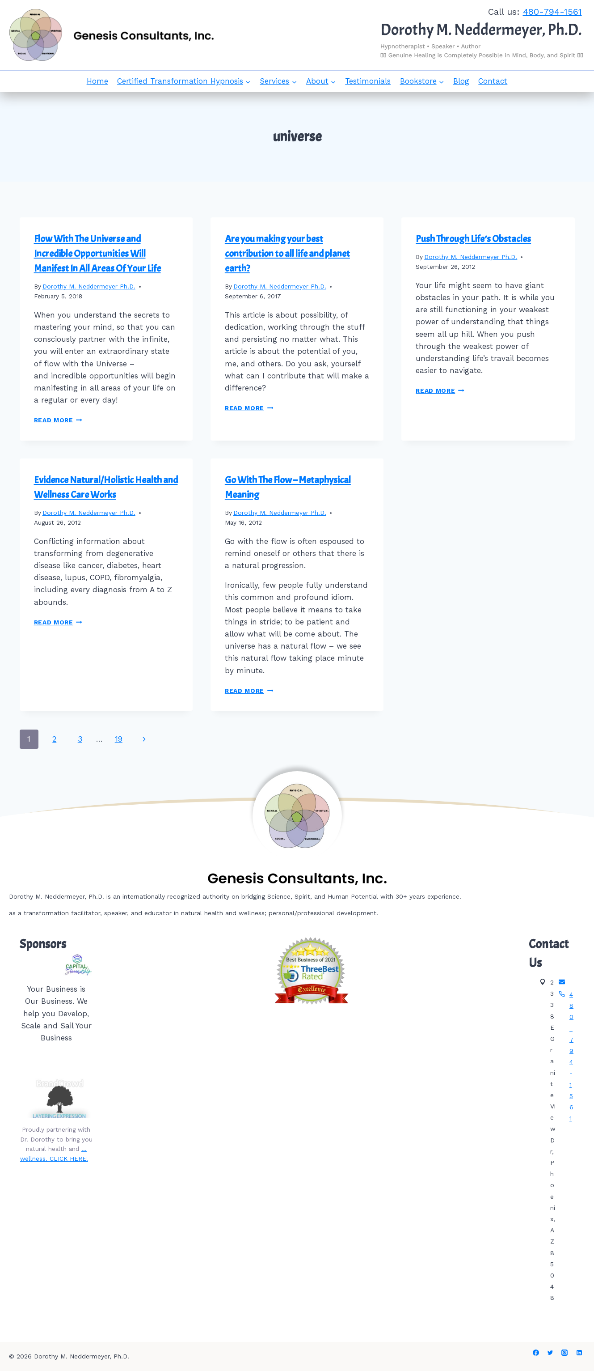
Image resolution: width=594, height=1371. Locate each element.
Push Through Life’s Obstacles (473, 239)
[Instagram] (564, 1352)
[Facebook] (536, 1352)
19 (118, 738)
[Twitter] (550, 1352)
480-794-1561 (552, 11)
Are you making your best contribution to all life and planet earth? (287, 254)
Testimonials (368, 80)
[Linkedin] (579, 1352)
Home (97, 80)
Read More (58, 420)
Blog (461, 80)
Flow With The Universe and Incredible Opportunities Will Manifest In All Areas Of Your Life (97, 254)
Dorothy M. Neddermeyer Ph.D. (88, 286)
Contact (492, 80)
